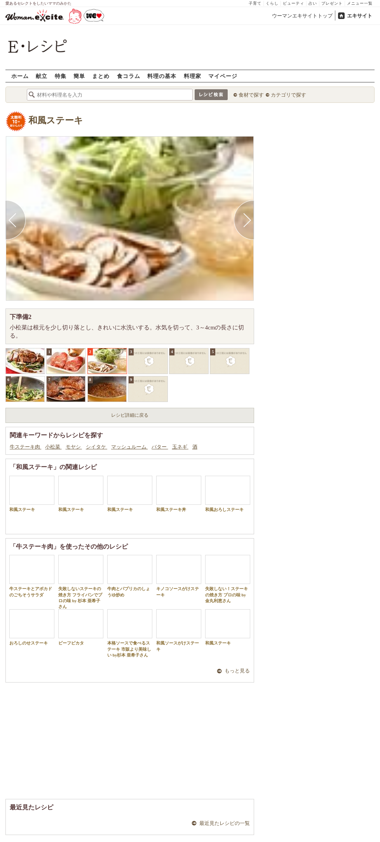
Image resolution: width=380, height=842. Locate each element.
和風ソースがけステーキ (178, 630)
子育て (255, 3)
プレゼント (332, 3)
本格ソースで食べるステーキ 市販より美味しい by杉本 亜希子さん (129, 633)
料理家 (192, 76)
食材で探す (251, 95)
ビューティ (293, 3)
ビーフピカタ (80, 627)
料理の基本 (161, 76)
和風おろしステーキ (227, 494)
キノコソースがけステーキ (178, 576)
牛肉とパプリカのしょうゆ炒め (129, 576)
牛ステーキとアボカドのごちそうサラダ (31, 576)
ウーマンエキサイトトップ (302, 16)
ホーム (20, 76)
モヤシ (74, 447)
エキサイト (359, 16)
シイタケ (96, 447)
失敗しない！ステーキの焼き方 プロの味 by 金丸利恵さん (227, 579)
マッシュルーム (129, 447)
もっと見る (237, 671)
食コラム (128, 76)
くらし (272, 3)
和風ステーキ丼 (178, 494)
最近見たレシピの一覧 (224, 823)
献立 (41, 76)
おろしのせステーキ (31, 627)
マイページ (222, 76)
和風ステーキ (55, 120)
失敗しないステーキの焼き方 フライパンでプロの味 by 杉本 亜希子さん (80, 582)
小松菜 (53, 447)
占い (313, 3)
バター (160, 447)
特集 (60, 76)
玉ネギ (180, 447)
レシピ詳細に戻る (129, 415)
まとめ (101, 76)
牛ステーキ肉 (25, 447)
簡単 (79, 76)
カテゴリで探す (288, 95)
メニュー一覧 (360, 3)
